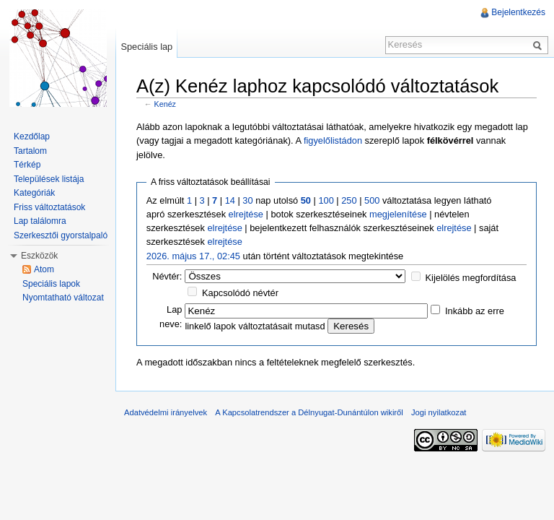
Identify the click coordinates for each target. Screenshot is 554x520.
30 (247, 200)
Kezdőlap (32, 136)
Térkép (27, 165)
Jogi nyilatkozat (439, 412)
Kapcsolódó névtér (240, 292)
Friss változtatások (49, 207)
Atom (44, 269)
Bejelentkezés (518, 12)
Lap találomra (40, 221)
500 (371, 200)
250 (348, 200)
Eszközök (39, 256)
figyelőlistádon (333, 140)
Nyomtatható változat (63, 297)
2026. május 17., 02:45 (193, 256)
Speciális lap (146, 46)
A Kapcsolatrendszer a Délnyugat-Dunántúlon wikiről (309, 412)
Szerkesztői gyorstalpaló (60, 235)
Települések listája (49, 179)
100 (325, 200)
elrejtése (246, 214)
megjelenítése (398, 214)
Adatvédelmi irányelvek (165, 412)
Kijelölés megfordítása (471, 277)
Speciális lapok (51, 284)
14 (230, 200)
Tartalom (30, 151)
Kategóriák (34, 193)
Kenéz (165, 104)
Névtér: (167, 276)
